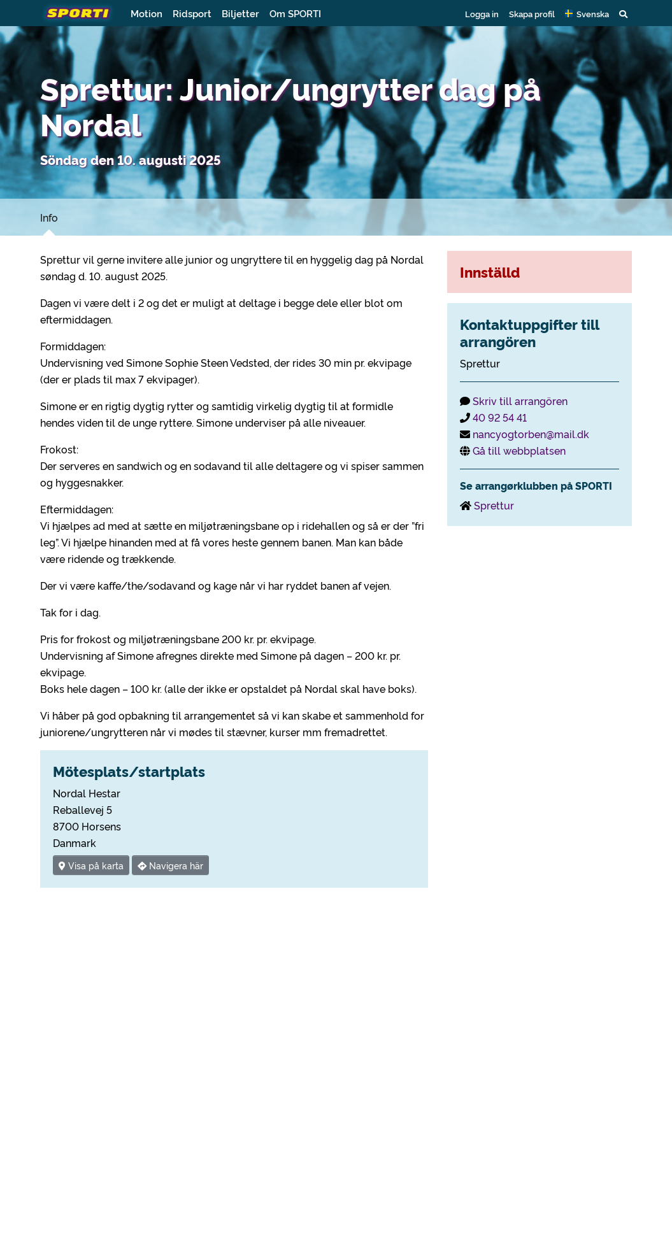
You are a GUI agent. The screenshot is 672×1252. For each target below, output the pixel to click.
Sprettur (494, 505)
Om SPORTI (295, 13)
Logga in (482, 13)
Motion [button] (146, 13)
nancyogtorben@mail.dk (531, 434)
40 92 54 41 (500, 417)
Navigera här (170, 865)
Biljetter (240, 13)
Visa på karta (91, 865)
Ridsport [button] (192, 13)
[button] (587, 13)
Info (49, 217)
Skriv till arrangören (520, 401)
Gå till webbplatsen (519, 450)
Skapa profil (532, 13)
